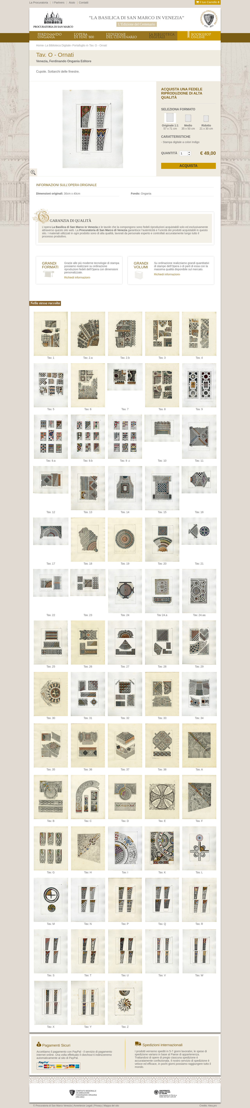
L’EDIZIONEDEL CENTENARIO (121, 35)
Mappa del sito (111, 1105)
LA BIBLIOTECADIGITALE (161, 35)
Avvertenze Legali (83, 1105)
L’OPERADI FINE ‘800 (84, 35)
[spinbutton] (184, 153)
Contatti (83, 2)
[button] (189, 152)
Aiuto (72, 2)
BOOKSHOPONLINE (201, 35)
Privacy (98, 1105)
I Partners (58, 2)
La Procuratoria (38, 2)
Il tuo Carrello (207, 2)
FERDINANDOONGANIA (50, 35)
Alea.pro (212, 1105)
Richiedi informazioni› (77, 277)
